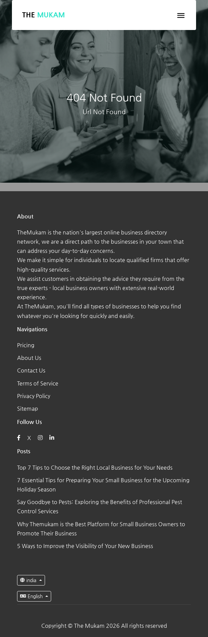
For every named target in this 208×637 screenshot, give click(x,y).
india (29, 580)
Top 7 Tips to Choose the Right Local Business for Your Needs (95, 467)
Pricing (25, 345)
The (43, 15)
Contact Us (31, 370)
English (32, 596)
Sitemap (27, 408)
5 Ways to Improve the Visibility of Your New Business (85, 546)
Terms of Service (37, 383)
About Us (29, 357)
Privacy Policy (33, 396)
